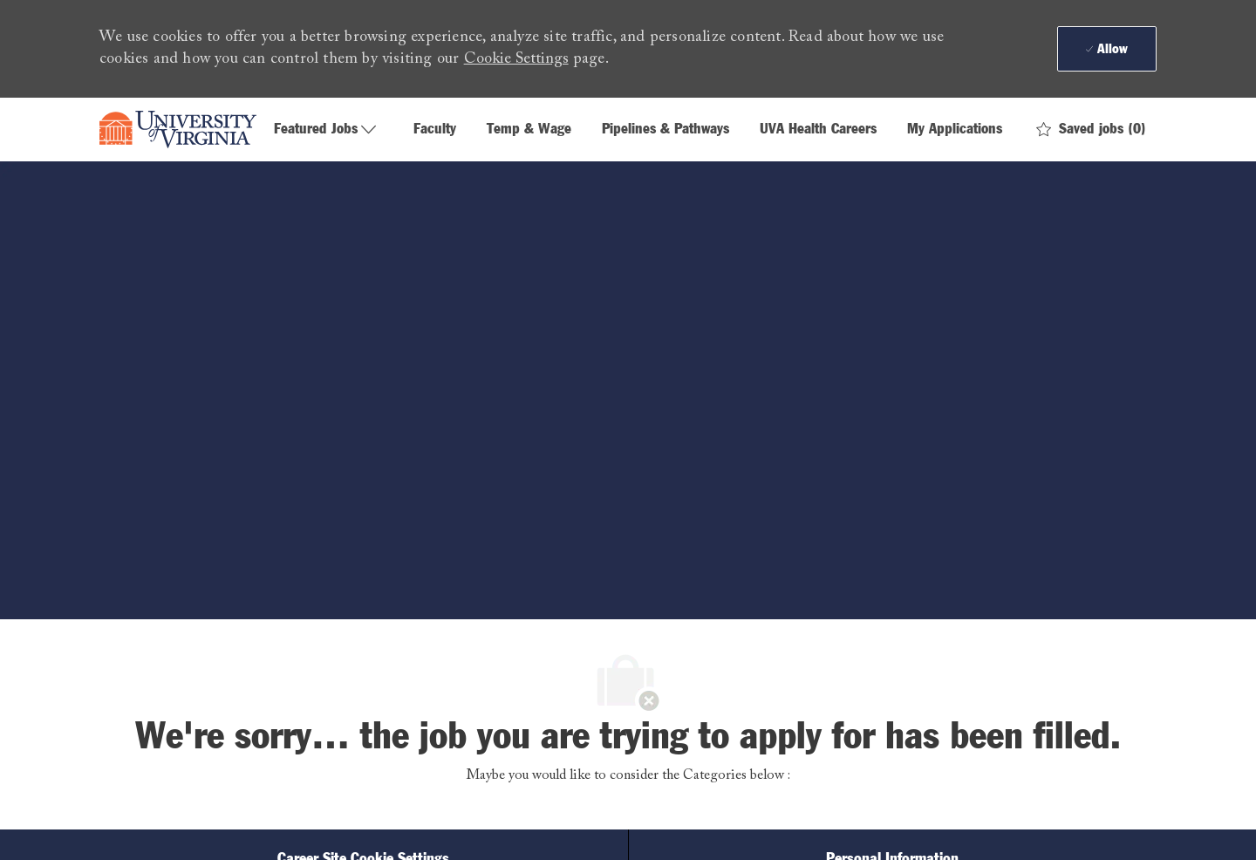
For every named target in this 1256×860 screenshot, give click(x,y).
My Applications (954, 129)
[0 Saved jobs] (1091, 129)
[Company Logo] (177, 130)
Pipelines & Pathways (665, 129)
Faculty (434, 129)
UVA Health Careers (818, 129)
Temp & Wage (529, 129)
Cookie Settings (516, 59)
